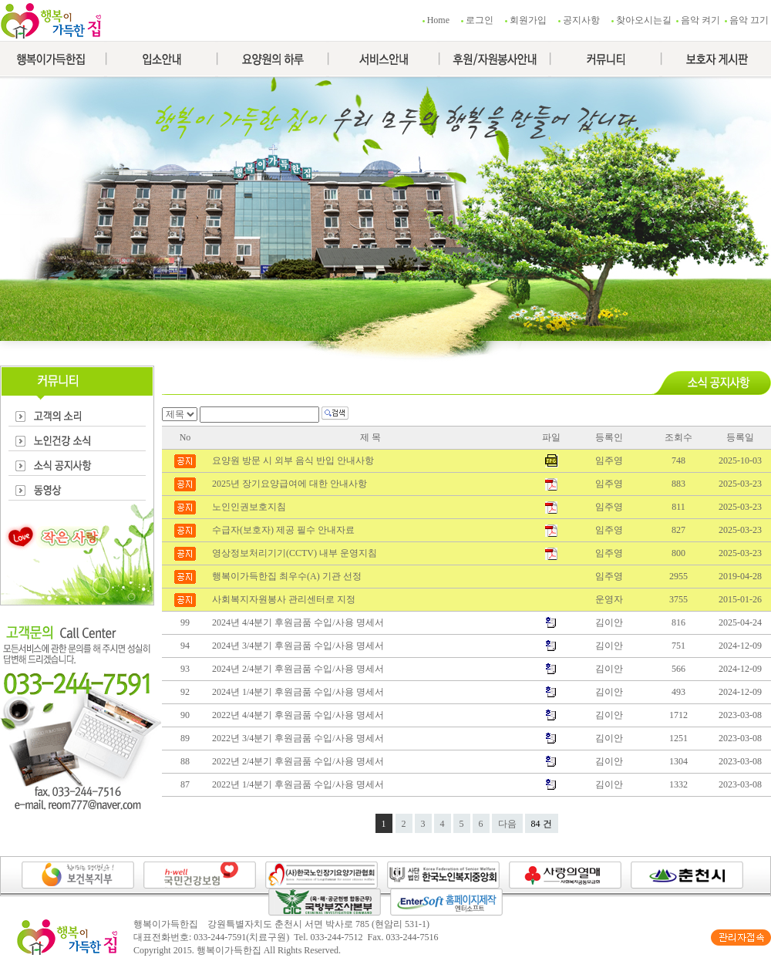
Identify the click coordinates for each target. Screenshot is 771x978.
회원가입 (528, 20)
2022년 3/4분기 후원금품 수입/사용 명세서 (299, 738)
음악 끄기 (749, 20)
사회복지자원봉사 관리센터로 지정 (286, 599)
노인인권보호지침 (250, 506)
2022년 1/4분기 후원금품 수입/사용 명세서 (299, 784)
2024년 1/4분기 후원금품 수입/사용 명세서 (299, 691)
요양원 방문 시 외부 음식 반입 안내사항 (294, 460)
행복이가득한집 (229, 950)
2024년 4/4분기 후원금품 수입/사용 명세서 (299, 622)
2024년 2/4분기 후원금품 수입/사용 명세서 (299, 668)
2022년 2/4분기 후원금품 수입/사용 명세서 (299, 761)
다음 (507, 823)
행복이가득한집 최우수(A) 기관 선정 (288, 576)
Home (438, 20)
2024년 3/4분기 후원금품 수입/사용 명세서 (299, 645)
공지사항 (581, 20)
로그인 (479, 20)
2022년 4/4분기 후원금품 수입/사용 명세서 (299, 715)
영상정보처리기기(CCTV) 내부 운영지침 (295, 553)
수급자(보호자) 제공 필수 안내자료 (284, 529)
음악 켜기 (700, 20)
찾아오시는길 (644, 20)
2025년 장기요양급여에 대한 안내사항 (290, 483)
